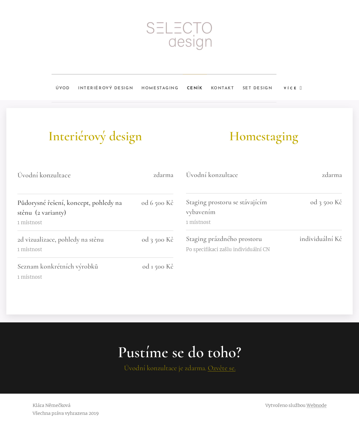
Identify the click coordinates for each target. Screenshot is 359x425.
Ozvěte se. (221, 368)
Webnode (316, 405)
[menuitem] (47, 87)
